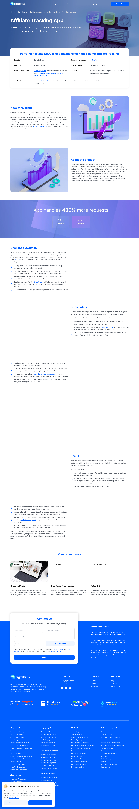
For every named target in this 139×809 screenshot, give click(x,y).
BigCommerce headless (48, 760)
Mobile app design (47, 780)
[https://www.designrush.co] (115, 706)
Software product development (111, 732)
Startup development (107, 759)
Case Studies (22, 12)
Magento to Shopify (47, 732)
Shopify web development (19, 732)
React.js (37, 81)
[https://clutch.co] (24, 706)
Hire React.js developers (79, 751)
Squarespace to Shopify (48, 745)
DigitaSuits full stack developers (44, 374)
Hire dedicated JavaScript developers (83, 745)
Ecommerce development (49, 754)
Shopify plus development (18, 737)
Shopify (49, 81)
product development (28, 520)
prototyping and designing (49, 73)
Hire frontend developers (79, 761)
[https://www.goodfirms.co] (54, 706)
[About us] (99, 681)
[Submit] (44, 657)
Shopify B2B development (18, 770)
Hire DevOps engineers (78, 740)
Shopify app (38, 282)
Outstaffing (94, 60)
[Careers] (99, 683)
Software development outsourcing (112, 745)
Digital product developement (110, 742)
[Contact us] (120, 4)
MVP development (107, 748)
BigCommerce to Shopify (49, 734)
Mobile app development (49, 777)
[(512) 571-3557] (74, 683)
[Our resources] (120, 686)
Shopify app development (18, 740)
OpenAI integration (16, 782)
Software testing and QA (109, 764)
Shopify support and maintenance (21, 756)
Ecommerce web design (48, 757)
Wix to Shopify (45, 740)
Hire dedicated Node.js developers (82, 748)
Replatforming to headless (49, 768)
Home (12, 12)
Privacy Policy (58, 649)
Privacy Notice (14, 798)
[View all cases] (69, 603)
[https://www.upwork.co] (84, 706)
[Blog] (120, 681)
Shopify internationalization (19, 759)
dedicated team (107, 327)
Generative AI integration (18, 779)
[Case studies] (120, 683)
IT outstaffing (75, 732)
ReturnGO (95, 586)
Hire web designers (77, 756)
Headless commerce (47, 765)
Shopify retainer (15, 753)
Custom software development (111, 737)
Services (44, 4)
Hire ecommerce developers (80, 742)
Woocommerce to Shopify (49, 737)
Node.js (43, 81)
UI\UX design (105, 756)
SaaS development (107, 734)
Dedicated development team (80, 737)
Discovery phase (40, 71)
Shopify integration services (19, 745)
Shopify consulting (16, 761)
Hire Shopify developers (78, 753)
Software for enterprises (109, 753)
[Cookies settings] (16, 802)
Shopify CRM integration (18, 764)
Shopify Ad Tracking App (62, 586)
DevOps (17, 259)
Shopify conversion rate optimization (22, 748)
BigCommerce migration (48, 763)
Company (94, 4)
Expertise (57, 4)
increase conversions (40, 126)
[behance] (70, 688)
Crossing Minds (17, 586)
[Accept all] (40, 802)
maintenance (44, 75)
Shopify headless (16, 751)
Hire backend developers (79, 764)
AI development (106, 740)
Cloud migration (106, 767)
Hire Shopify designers (78, 767)
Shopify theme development (19, 742)
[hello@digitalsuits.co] (74, 681)
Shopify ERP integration (18, 767)
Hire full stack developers (79, 759)
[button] (69, 68)
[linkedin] (62, 688)
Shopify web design (16, 734)
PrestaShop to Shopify (48, 742)
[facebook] (66, 688)
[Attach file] (60, 643)
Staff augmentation (77, 734)
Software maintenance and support (112, 751)
